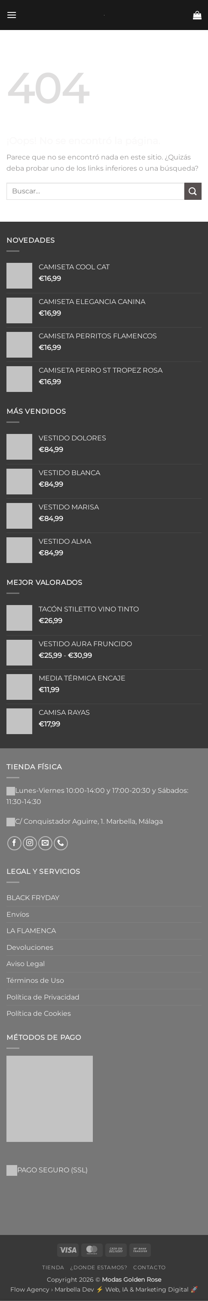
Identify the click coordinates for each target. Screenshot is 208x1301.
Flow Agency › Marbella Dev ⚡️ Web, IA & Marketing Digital (99, 1289)
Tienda (53, 1267)
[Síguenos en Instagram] (30, 843)
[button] (11, 14)
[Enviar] (193, 191)
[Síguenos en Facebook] (14, 843)
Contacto (149, 1267)
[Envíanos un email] (45, 843)
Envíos (17, 914)
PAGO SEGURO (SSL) (52, 1170)
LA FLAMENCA (31, 931)
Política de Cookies (38, 1013)
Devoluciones (29, 947)
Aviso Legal (25, 964)
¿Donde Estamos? (98, 1267)
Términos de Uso (35, 980)
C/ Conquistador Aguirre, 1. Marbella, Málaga (89, 821)
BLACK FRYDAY (32, 898)
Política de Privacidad (43, 997)
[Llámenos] (61, 843)
